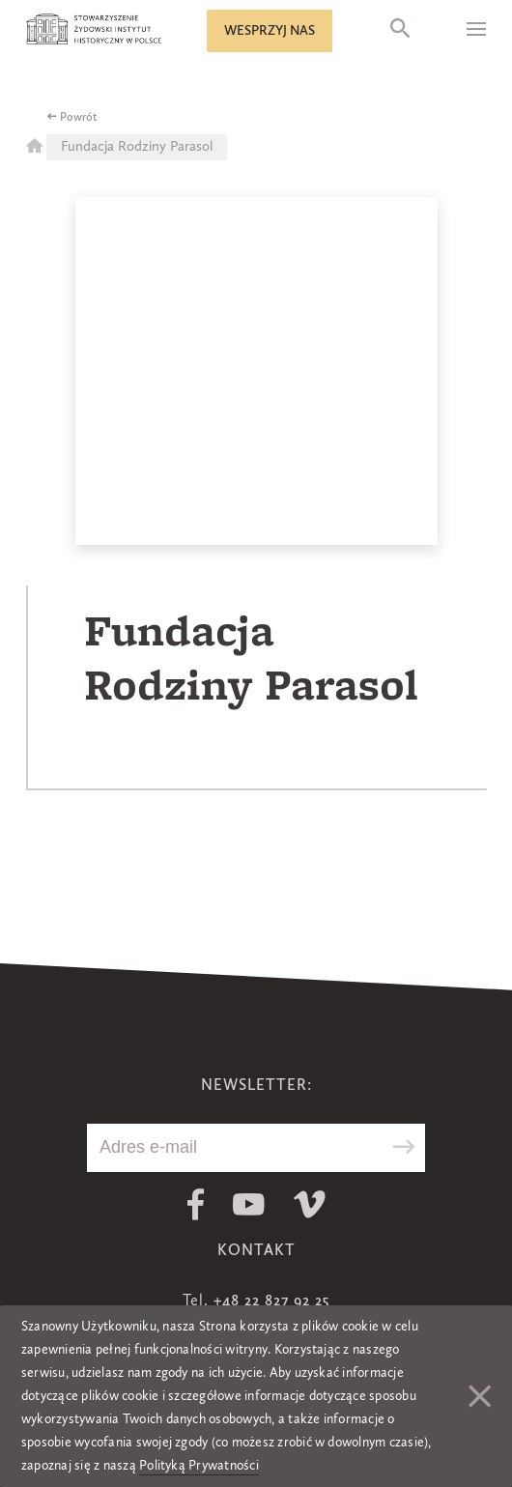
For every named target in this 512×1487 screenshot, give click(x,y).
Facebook (195, 1204)
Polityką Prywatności (199, 1466)
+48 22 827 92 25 (271, 1301)
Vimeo (309, 1204)
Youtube (248, 1204)
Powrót (79, 118)
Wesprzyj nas (269, 31)
